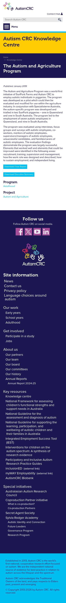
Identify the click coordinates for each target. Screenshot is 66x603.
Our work (10, 308)
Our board (13, 364)
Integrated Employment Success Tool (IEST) (31, 440)
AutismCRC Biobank (19, 478)
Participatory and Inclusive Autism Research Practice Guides (29, 461)
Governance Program (20, 530)
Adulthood (9, 186)
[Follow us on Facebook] (20, 232)
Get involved (13, 331)
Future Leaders (17, 526)
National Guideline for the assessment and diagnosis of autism (31, 415)
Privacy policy (15, 291)
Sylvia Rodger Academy (22, 517)
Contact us (12, 286)
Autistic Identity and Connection (26, 522)
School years (14, 317)
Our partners (14, 354)
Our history (13, 374)
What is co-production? (21, 504)
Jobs (9, 341)
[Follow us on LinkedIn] (46, 232)
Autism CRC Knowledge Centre (32, 42)
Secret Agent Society (20, 513)
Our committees (17, 369)
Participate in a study (20, 336)
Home (5, 57)
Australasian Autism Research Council (26, 493)
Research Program (19, 535)
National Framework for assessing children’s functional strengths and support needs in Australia (30, 405)
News (8, 281)
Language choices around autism (25, 297)
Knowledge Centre (14, 60)
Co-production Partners (21, 508)
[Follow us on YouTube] (37, 232)
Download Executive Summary (18, 174)
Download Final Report (15, 167)
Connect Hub (55, 14)
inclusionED (14, 468)
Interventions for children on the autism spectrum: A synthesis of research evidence (28, 451)
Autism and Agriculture (15, 197)
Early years (13, 312)
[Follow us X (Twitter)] (29, 232)
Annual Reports (16, 378)
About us (10, 349)
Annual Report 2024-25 (22, 383)
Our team (12, 359)
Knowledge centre (18, 396)
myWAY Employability (20, 473)
